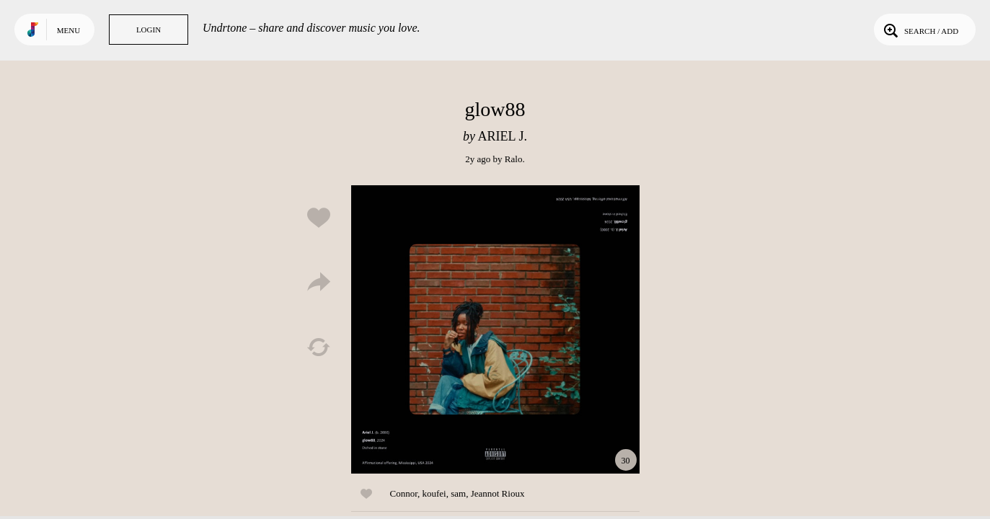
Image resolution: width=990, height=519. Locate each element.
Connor (403, 493)
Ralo (514, 159)
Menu (68, 30)
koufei (434, 493)
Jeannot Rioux (498, 493)
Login (148, 29)
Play (495, 329)
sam (458, 493)
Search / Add (919, 29)
